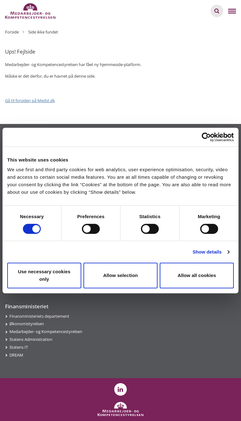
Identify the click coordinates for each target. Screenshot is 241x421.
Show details (207, 251)
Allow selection (120, 275)
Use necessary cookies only (44, 275)
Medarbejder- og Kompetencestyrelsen (45, 331)
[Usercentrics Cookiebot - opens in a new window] (206, 137)
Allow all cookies (197, 275)
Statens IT (18, 347)
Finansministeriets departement (39, 316)
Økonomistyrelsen (26, 323)
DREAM (16, 355)
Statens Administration (30, 339)
